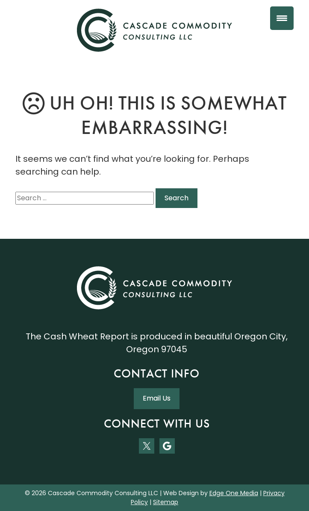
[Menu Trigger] (282, 18)
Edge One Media (233, 493)
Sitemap (165, 502)
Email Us (157, 398)
